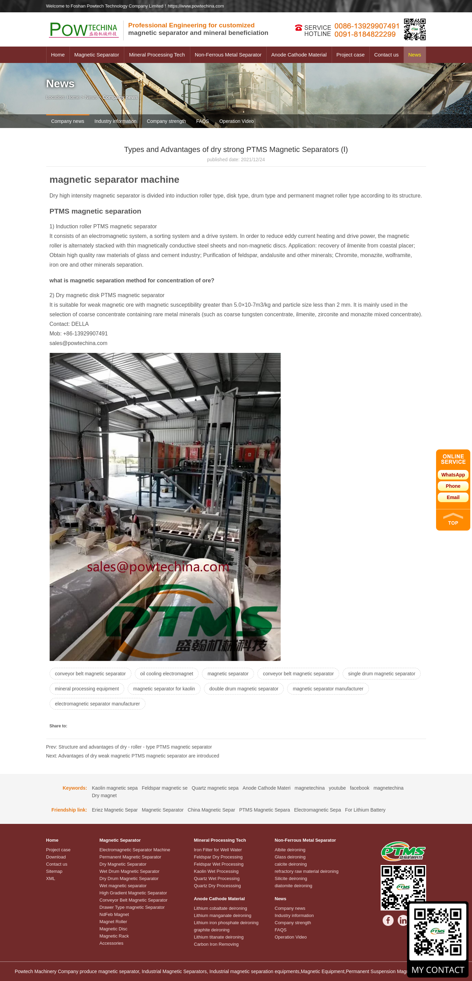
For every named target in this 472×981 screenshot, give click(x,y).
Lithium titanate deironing (219, 937)
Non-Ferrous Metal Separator (228, 55)
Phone (453, 486)
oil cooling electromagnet (166, 673)
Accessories (112, 943)
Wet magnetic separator (123, 885)
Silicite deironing (291, 878)
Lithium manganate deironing (223, 915)
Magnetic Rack (114, 936)
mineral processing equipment (87, 688)
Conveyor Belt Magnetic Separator (134, 900)
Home (58, 55)
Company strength (166, 121)
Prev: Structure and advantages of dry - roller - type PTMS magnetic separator (129, 747)
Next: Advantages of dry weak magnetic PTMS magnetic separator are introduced (132, 756)
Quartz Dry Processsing (217, 885)
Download (56, 856)
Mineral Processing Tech (157, 55)
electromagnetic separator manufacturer (97, 703)
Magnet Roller (113, 921)
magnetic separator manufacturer (328, 688)
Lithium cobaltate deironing (220, 908)
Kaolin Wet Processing (216, 871)
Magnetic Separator (96, 55)
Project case (350, 55)
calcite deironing (291, 864)
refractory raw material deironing (307, 871)
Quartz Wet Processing (217, 878)
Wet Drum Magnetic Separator (130, 871)
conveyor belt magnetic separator (90, 673)
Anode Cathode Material (299, 55)
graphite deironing (212, 929)
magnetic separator (227, 673)
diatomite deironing (293, 885)
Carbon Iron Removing (216, 944)
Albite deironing (290, 849)
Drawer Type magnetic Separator (132, 907)
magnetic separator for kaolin (164, 688)
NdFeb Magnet (114, 914)
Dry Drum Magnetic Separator (129, 878)
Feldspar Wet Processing (219, 864)
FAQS (202, 121)
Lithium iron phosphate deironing (226, 922)
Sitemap (54, 871)
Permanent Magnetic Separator (131, 856)
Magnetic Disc (114, 928)
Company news (68, 121)
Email (453, 497)
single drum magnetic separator (381, 673)
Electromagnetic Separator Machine (135, 849)
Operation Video (236, 121)
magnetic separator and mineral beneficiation (198, 29)
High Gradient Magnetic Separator (133, 892)
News (414, 55)
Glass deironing (290, 856)
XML (50, 878)
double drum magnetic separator (244, 688)
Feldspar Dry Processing (218, 856)
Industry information (115, 121)
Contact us (386, 55)
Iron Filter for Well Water (218, 849)
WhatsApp (453, 474)
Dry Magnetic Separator (123, 864)
